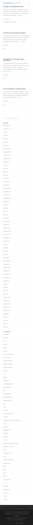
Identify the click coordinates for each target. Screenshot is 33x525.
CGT (4, 374)
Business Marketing (8, 364)
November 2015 (7, 191)
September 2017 (7, 129)
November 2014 (7, 231)
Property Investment (8, 460)
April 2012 (5, 327)
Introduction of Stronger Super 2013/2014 (13, 59)
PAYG (4, 456)
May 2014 (5, 251)
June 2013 (5, 287)
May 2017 (5, 138)
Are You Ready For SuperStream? (14, 89)
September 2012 (7, 310)
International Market (8, 413)
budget (5, 347)
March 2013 (6, 294)
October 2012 (6, 307)
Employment (6, 380)
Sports (4, 469)
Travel (4, 496)
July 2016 (5, 165)
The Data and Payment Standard (14, 33)
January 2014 (6, 264)
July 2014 (5, 244)
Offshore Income (7, 453)
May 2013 (5, 290)
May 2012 (5, 323)
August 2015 (6, 201)
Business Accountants (8, 354)
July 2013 (5, 284)
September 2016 (7, 158)
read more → (21, 15)
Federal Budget (6, 394)
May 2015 (5, 211)
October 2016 (6, 155)
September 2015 (7, 198)
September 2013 (7, 277)
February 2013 (6, 297)
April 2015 (5, 214)
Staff (4, 473)
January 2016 (6, 185)
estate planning (7, 387)
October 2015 (6, 195)
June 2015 (5, 208)
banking (5, 344)
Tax (4, 483)
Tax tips (5, 493)
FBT (4, 390)
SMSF (4, 466)
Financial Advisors (7, 397)
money (4, 440)
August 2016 (6, 162)
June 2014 (5, 247)
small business (6, 463)
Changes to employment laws (13, 6)
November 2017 (7, 125)
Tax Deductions (7, 489)
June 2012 (5, 320)
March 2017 (6, 145)
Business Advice (12, 21)
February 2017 (6, 148)
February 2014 (6, 261)
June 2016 (5, 168)
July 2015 (5, 205)
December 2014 (7, 228)
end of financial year (8, 384)
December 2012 (7, 304)
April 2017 (5, 142)
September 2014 (7, 238)
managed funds (7, 430)
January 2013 (6, 300)
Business (5, 351)
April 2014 (5, 254)
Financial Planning (7, 400)
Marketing (5, 433)
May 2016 (5, 172)
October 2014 (6, 234)
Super (4, 48)
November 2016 (7, 152)
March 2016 (6, 178)
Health (4, 407)
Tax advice (5, 486)
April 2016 (5, 175)
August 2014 (6, 241)
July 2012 (5, 317)
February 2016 (6, 181)
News (4, 450)
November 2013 (7, 271)
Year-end (5, 499)
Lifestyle (5, 427)
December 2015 (7, 188)
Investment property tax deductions (11, 420)
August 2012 (6, 314)
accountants (6, 334)
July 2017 (5, 132)
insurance (5, 410)
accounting (6, 21)
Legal (4, 423)
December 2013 (7, 267)
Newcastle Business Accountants (11, 443)
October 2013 (6, 274)
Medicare (5, 436)
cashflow (5, 370)
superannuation (7, 479)
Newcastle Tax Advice (8, 446)
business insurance (7, 360)
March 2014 (6, 257)
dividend (5, 377)
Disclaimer (20, 512)
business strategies (8, 367)
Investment (6, 417)
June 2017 (5, 135)
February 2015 (6, 221)
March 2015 (6, 218)
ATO (4, 104)
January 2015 (6, 224)
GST (4, 403)
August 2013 (6, 280)
